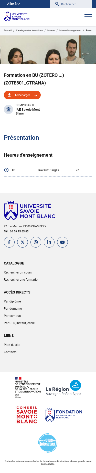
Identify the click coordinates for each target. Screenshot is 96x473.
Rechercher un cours (18, 272)
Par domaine (13, 308)
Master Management (70, 30)
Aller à (13, 4)
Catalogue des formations (29, 30)
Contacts (10, 352)
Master (51, 30)
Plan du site (12, 345)
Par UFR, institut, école (19, 323)
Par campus (12, 316)
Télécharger (22, 95)
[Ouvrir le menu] (88, 17)
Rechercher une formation (21, 279)
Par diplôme (12, 301)
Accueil (8, 30)
